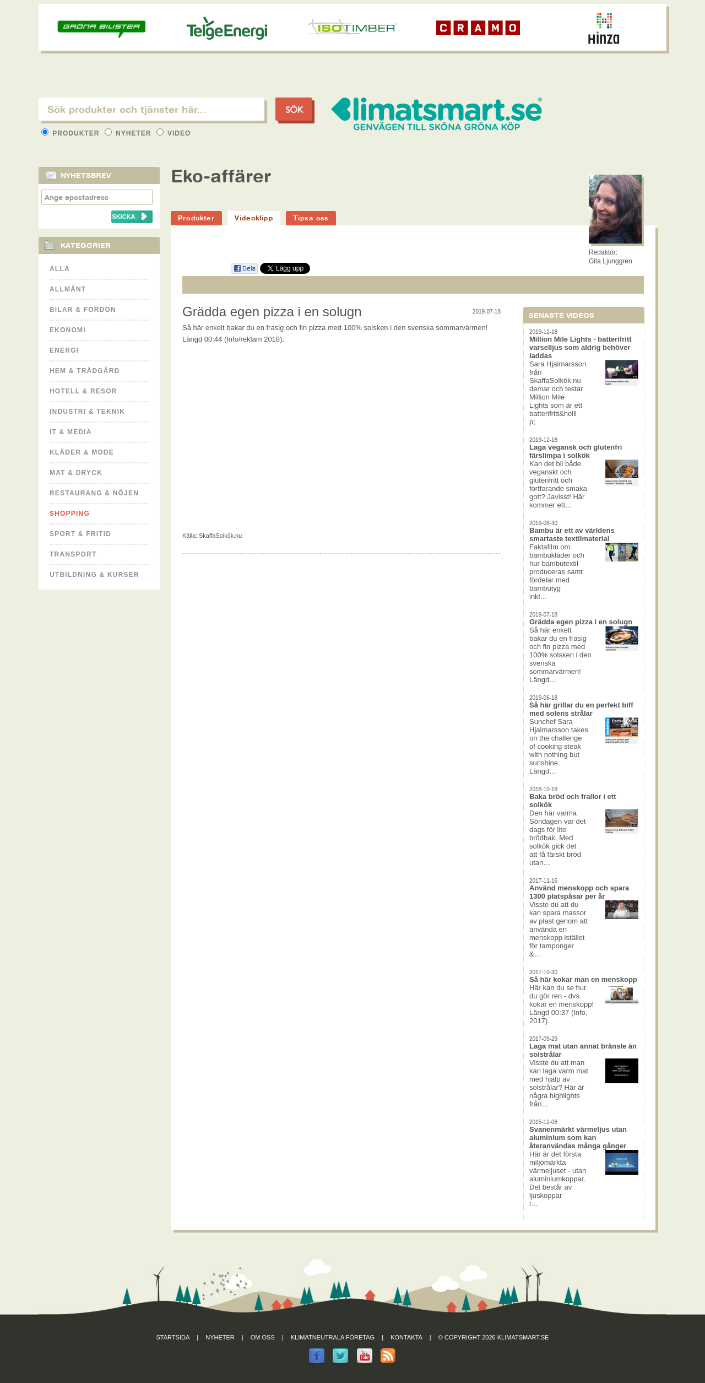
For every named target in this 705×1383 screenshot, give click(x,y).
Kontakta (406, 1337)
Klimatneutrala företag (333, 1337)
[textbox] (151, 109)
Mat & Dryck (76, 473)
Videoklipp (254, 218)
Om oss (263, 1337)
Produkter (71, 133)
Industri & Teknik (87, 411)
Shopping (70, 513)
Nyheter (129, 133)
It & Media (71, 432)
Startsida (173, 1337)
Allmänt (68, 289)
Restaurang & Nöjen (94, 493)
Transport (73, 554)
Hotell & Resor (83, 391)
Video (173, 133)
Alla (60, 269)
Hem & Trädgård (85, 371)
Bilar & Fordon (83, 310)
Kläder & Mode (82, 452)
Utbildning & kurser (94, 575)
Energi (64, 350)
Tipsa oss (311, 218)
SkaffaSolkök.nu (220, 535)
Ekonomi (68, 330)
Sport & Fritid (80, 534)
